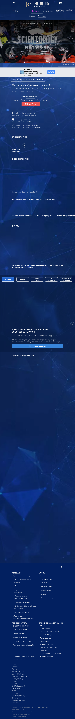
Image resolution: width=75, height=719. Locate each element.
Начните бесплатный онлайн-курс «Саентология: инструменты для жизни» (26, 126)
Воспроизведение (37, 346)
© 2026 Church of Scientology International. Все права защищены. (30, 707)
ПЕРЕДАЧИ (16, 573)
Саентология (45, 628)
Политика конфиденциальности (21, 714)
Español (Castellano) (19, 676)
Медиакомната (46, 590)
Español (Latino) (18, 674)
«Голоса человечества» (22, 602)
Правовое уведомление (19, 716)
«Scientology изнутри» (22, 586)
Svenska (15, 698)
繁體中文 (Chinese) (19, 700)
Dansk (14, 667)
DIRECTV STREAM (20, 630)
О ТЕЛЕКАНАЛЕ (45, 580)
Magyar (14, 681)
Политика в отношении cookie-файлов (23, 712)
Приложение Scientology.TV (23, 645)
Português (15, 693)
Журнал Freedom (46, 656)
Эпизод (32, 16)
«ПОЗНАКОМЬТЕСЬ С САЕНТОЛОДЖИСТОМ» (28, 80)
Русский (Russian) (18, 695)
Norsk (14, 691)
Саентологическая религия (50, 653)
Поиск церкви (45, 638)
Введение (44, 583)
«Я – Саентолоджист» (22, 612)
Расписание (44, 576)
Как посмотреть (46, 586)
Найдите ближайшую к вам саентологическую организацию (24, 114)
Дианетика (44, 641)
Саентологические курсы (49, 632)
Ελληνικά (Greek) (18, 671)
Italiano (14, 683)
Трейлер (42, 16)
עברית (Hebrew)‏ (17, 679)
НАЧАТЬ (51, 72)
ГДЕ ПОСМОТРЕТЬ (19, 623)
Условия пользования (18, 709)
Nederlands (16, 688)
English (14, 664)
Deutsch (15, 669)
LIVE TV (42, 573)
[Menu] (13, 3)
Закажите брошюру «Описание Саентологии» (21, 120)
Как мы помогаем (46, 644)
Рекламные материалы (49, 598)
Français (15, 703)
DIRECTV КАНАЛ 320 (21, 626)
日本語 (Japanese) (18, 686)
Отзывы (43, 594)
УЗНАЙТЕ (30, 104)
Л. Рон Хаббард (46, 635)
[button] (73, 279)
